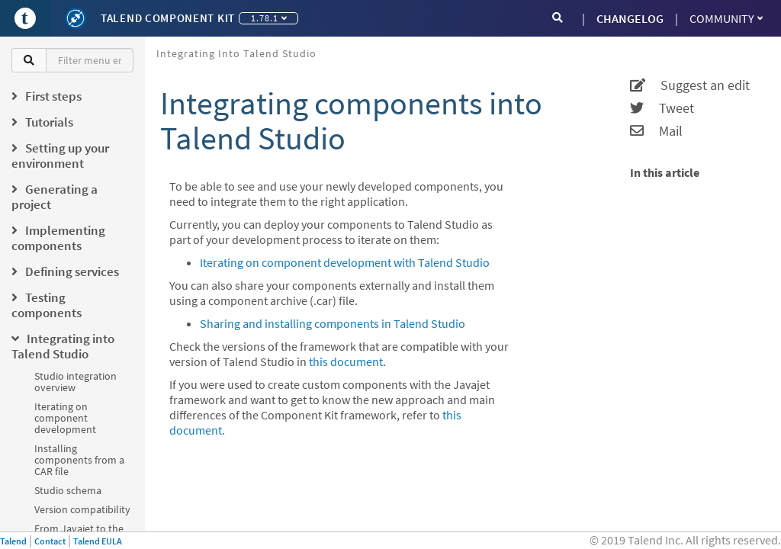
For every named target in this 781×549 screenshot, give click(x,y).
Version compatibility (82, 509)
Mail (656, 131)
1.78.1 (269, 18)
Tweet (662, 108)
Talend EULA (97, 541)
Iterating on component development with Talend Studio (345, 262)
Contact (50, 541)
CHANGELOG (630, 18)
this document (346, 361)
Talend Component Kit (168, 18)
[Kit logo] (75, 18)
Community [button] (726, 18)
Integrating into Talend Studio (236, 53)
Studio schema (67, 490)
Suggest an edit (690, 85)
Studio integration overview (75, 381)
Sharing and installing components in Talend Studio (332, 323)
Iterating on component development (65, 418)
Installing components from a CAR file (79, 459)
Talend (13, 541)
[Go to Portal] (25, 18)
